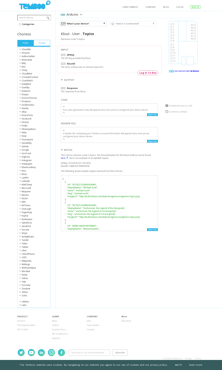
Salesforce (27, 222)
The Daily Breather (26, 325)
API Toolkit (22, 329)
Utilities (25, 301)
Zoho (24, 295)
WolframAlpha (29, 267)
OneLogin (26, 208)
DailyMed (26, 84)
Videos (55, 325)
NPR (24, 201)
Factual (25, 122)
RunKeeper (27, 219)
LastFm (25, 177)
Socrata (25, 229)
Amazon (26, 52)
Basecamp (27, 59)
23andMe (26, 49)
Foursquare (27, 139)
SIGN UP (195, 7)
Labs (24, 305)
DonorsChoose (29, 97)
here (63, 158)
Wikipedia (26, 260)
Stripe (24, 233)
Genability (27, 142)
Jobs (89, 320)
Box (23, 66)
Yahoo (25, 278)
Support (56, 338)
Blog (166, 7)
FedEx (24, 125)
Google (25, 149)
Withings (26, 264)
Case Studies (93, 325)
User (76, 33)
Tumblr (25, 240)
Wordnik (26, 271)
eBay (24, 111)
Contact (90, 329)
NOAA (25, 198)
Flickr (24, 136)
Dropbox (26, 101)
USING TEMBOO (130, 7)
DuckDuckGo (28, 104)
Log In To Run (147, 72)
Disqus (25, 94)
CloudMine (27, 73)
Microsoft (26, 188)
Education (126, 320)
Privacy (188, 358)
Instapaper (27, 163)
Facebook (26, 118)
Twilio (24, 243)
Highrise (26, 156)
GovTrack (26, 153)
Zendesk (26, 288)
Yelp (24, 281)
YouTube (26, 285)
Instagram (27, 160)
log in (179, 7)
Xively (24, 274)
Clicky (24, 70)
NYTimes (26, 205)
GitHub (25, 146)
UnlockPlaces (28, 253)
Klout (24, 174)
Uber (24, 250)
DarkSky (25, 87)
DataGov (26, 90)
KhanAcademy (29, 167)
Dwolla (25, 108)
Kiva (24, 170)
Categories (28, 24)
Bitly (24, 63)
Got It (178, 365)
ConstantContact (30, 77)
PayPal (25, 215)
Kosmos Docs (59, 329)
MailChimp (27, 184)
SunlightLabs (28, 236)
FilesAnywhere (29, 129)
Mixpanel (26, 191)
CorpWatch (27, 80)
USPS (24, 257)
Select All (152, 115)
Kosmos (21, 320)
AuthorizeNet (28, 56)
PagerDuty (27, 212)
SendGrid (26, 226)
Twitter (25, 247)
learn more (195, 364)
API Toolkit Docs (60, 333)
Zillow (25, 292)
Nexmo (25, 194)
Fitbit (24, 132)
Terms (198, 358)
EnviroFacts (27, 115)
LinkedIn (26, 181)
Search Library (26, 17)
